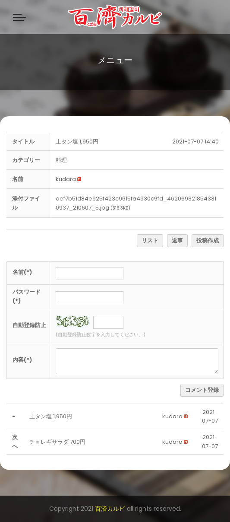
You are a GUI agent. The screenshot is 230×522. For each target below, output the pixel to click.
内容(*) (22, 360)
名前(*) (22, 272)
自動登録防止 (29, 325)
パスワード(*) (27, 296)
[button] (66, 179)
